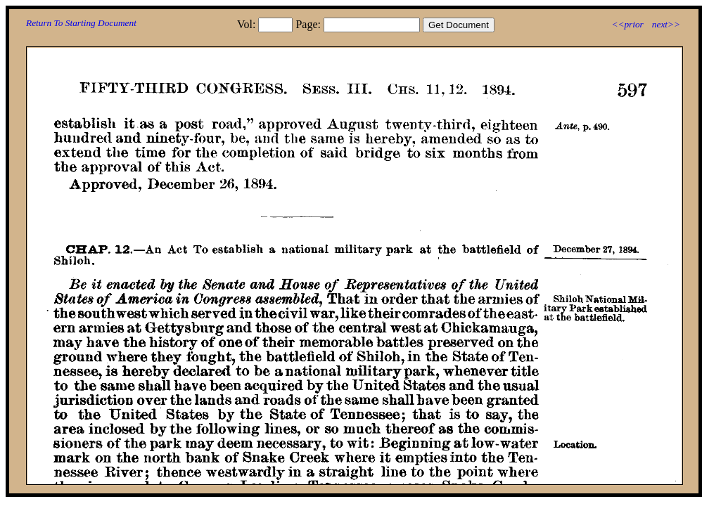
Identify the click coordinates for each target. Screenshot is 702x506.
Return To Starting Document (81, 23)
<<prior (627, 24)
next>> (666, 24)
